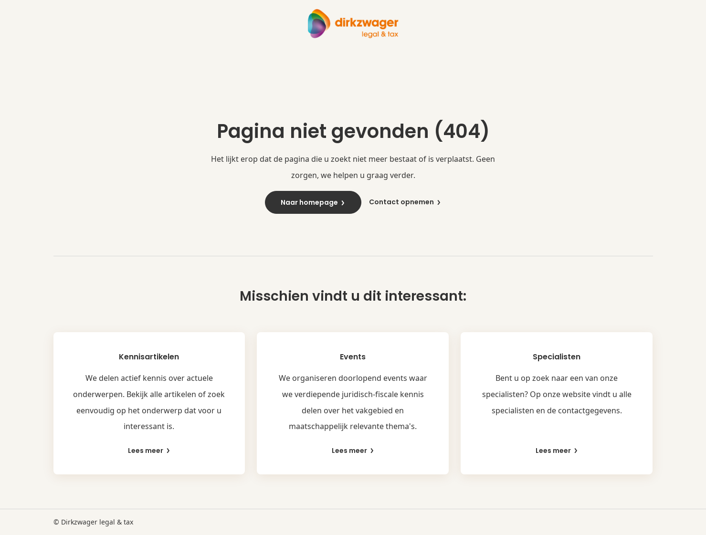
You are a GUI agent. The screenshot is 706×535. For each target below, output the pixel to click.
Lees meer (149, 450)
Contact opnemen (405, 202)
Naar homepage (313, 202)
